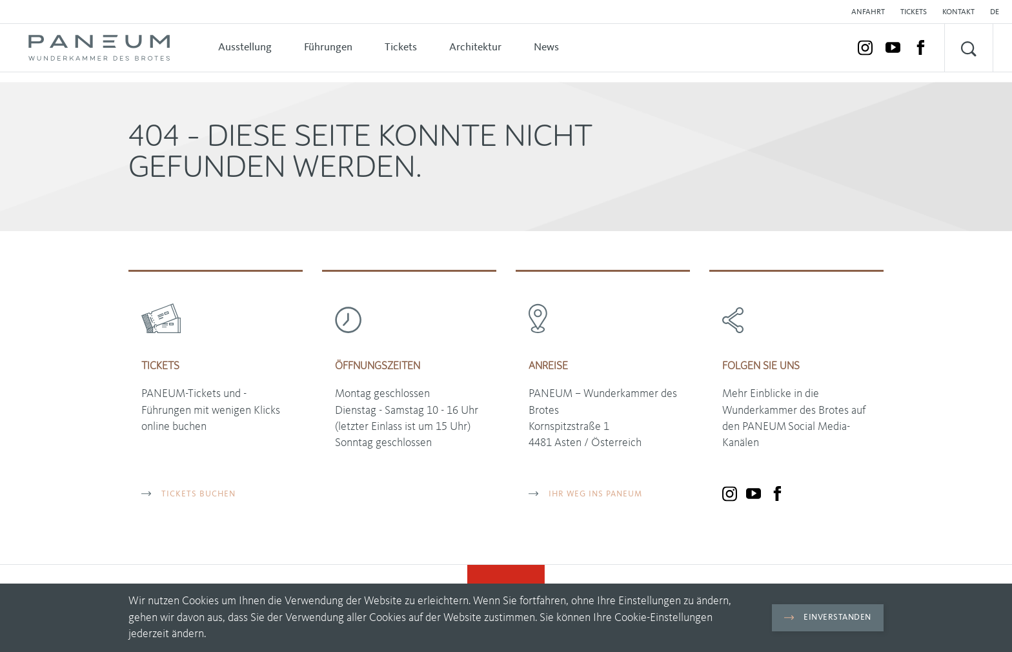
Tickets (913, 12)
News (546, 47)
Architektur (475, 47)
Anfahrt (868, 12)
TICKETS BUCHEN (188, 494)
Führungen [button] (328, 47)
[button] (998, 12)
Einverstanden (827, 617)
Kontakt (958, 12)
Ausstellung (245, 47)
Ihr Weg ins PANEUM (585, 494)
